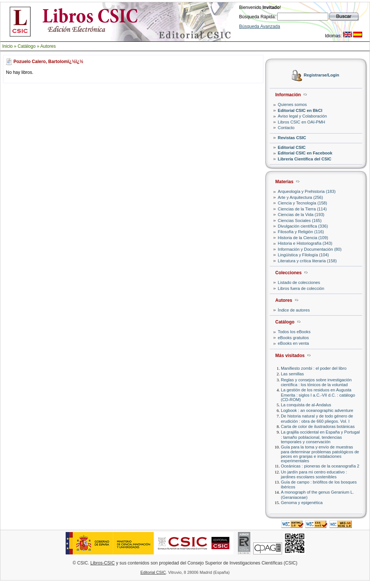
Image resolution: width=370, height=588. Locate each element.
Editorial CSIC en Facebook (305, 153)
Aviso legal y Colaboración (302, 116)
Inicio (7, 46)
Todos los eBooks (294, 331)
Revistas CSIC (292, 137)
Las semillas (292, 374)
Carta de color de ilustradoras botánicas (318, 426)
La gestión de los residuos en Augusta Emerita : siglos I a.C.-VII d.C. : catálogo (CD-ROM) (318, 394)
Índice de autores (294, 310)
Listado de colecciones (299, 282)
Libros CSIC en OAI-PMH (301, 122)
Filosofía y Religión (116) (301, 231)
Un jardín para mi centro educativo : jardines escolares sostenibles (314, 474)
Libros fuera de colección (301, 288)
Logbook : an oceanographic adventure (317, 410)
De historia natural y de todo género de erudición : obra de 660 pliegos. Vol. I (317, 418)
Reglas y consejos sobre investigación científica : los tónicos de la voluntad (316, 382)
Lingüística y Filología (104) (303, 255)
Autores (48, 46)
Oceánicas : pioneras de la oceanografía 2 (320, 466)
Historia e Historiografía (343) (305, 243)
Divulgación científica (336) (303, 226)
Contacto (286, 127)
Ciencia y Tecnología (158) (302, 203)
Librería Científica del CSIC (305, 159)
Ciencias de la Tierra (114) (302, 209)
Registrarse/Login (321, 75)
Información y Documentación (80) (310, 249)
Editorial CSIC (292, 147)
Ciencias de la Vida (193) (301, 214)
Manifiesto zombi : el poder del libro (314, 368)
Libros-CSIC (102, 563)
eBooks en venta (293, 343)
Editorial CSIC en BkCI (300, 110)
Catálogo (26, 46)
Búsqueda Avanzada (259, 26)
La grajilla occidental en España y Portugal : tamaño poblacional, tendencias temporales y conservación (320, 437)
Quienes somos (292, 104)
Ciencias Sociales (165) (300, 220)
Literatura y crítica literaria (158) (307, 261)
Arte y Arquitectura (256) (300, 197)
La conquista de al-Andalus (306, 405)
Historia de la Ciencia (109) (303, 237)
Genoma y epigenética (302, 502)
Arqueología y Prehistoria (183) (307, 191)
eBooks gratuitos (293, 337)
